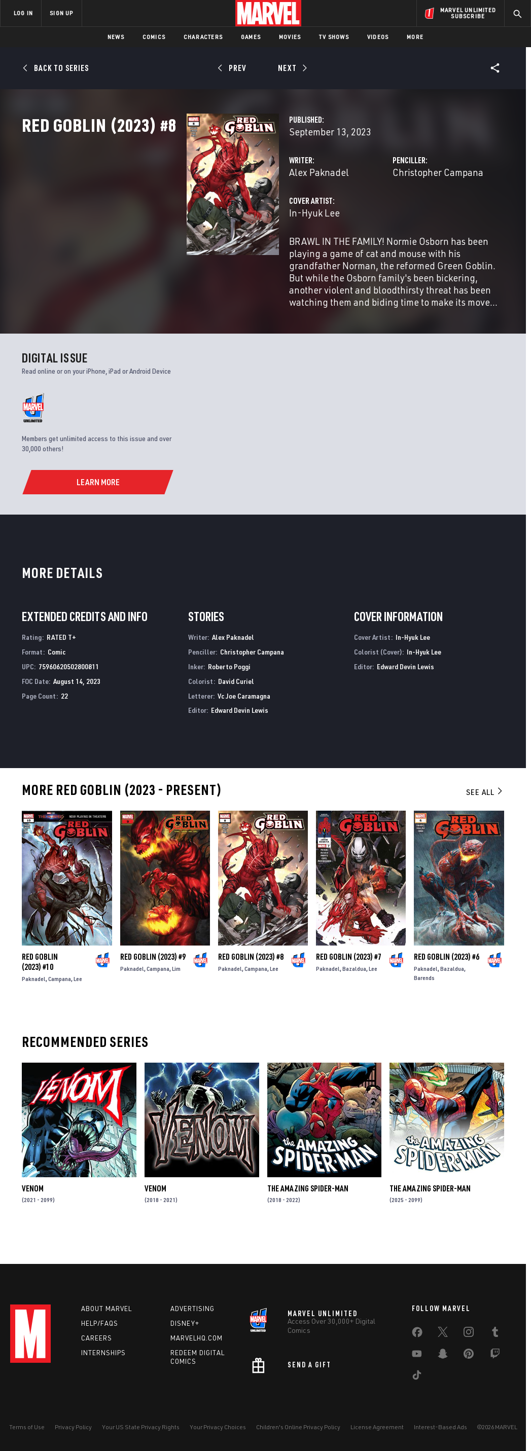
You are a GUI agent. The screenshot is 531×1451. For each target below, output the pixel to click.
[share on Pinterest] (469, 1356)
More (415, 37)
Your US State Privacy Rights (141, 1427)
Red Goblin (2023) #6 (446, 980)
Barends (424, 1001)
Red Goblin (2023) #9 (153, 980)
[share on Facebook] (417, 1334)
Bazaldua (354, 992)
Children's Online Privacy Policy (298, 1427)
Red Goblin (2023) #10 (40, 985)
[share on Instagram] (469, 1334)
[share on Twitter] (443, 1334)
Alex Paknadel (203, 217)
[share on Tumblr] (495, 1334)
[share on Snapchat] (443, 1356)
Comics (154, 37)
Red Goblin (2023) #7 (348, 980)
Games (251, 37)
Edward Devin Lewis (239, 733)
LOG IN (23, 13)
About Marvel (106, 1308)
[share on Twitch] (495, 1356)
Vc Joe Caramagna (244, 718)
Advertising (192, 1308)
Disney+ (184, 1323)
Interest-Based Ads (440, 1427)
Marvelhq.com (196, 1338)
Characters (203, 37)
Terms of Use (27, 1427)
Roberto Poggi (229, 689)
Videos (377, 37)
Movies (290, 37)
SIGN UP (61, 13)
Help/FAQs (99, 1323)
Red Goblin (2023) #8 (251, 980)
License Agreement (377, 1427)
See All (485, 815)
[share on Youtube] (417, 1356)
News (116, 37)
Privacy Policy (73, 1427)
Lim (176, 992)
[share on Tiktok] (417, 1377)
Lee (78, 1002)
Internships (103, 1353)
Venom (33, 1211)
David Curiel (236, 704)
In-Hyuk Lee (198, 257)
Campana (59, 1002)
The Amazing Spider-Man (307, 1211)
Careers (96, 1338)
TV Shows (334, 37)
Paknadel (34, 1002)
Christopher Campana (380, 217)
